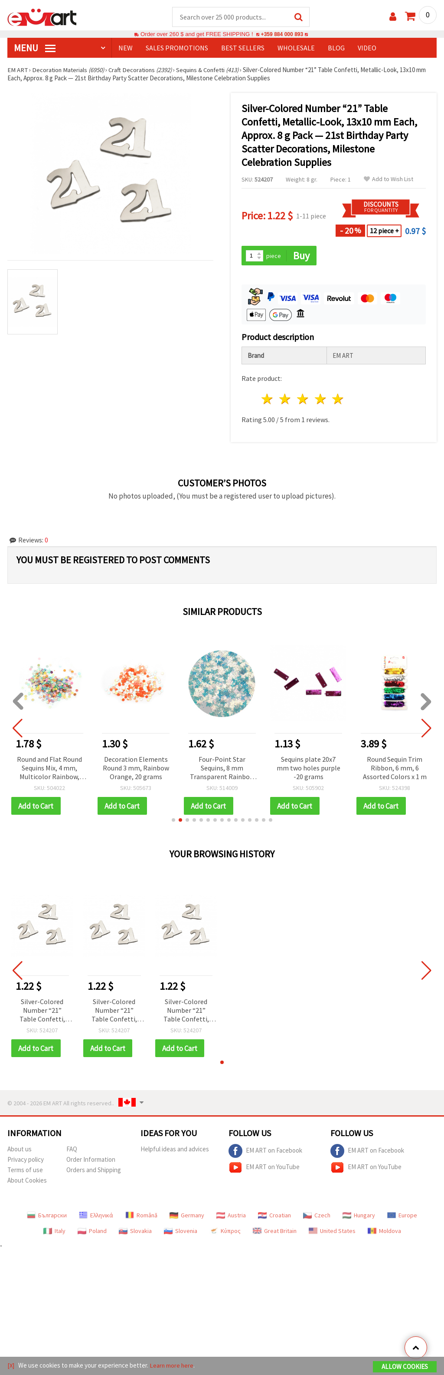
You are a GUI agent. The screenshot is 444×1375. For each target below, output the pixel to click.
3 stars (303, 400)
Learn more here (172, 1366)
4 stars (321, 400)
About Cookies (27, 1181)
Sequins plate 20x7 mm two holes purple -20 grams (310, 768)
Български (47, 1216)
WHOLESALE (296, 48)
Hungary (359, 1216)
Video (367, 48)
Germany (187, 1216)
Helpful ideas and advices (174, 1150)
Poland (92, 1232)
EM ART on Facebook (265, 1152)
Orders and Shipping (93, 1171)
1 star (268, 400)
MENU (35, 48)
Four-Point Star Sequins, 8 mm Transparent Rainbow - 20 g (223, 769)
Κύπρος (225, 1232)
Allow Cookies (405, 1367)
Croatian (274, 1216)
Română (141, 1216)
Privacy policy (25, 1161)
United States (332, 1232)
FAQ (71, 1150)
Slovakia (135, 1232)
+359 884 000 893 (282, 34)
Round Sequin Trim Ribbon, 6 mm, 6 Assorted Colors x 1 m (396, 768)
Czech (316, 1216)
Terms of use (25, 1171)
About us (19, 1150)
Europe (402, 1216)
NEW (125, 48)
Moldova (384, 1232)
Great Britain (275, 1232)
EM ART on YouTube (264, 1169)
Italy (54, 1232)
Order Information (90, 1161)
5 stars (338, 400)
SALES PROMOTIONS (177, 48)
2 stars (285, 400)
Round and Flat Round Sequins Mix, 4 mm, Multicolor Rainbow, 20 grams (50, 769)
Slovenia (180, 1232)
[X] (11, 1366)
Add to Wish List (388, 179)
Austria (231, 1216)
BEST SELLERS (242, 48)
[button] (173, 821)
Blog (336, 48)
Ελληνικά (96, 1216)
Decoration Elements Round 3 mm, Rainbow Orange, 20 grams (137, 768)
